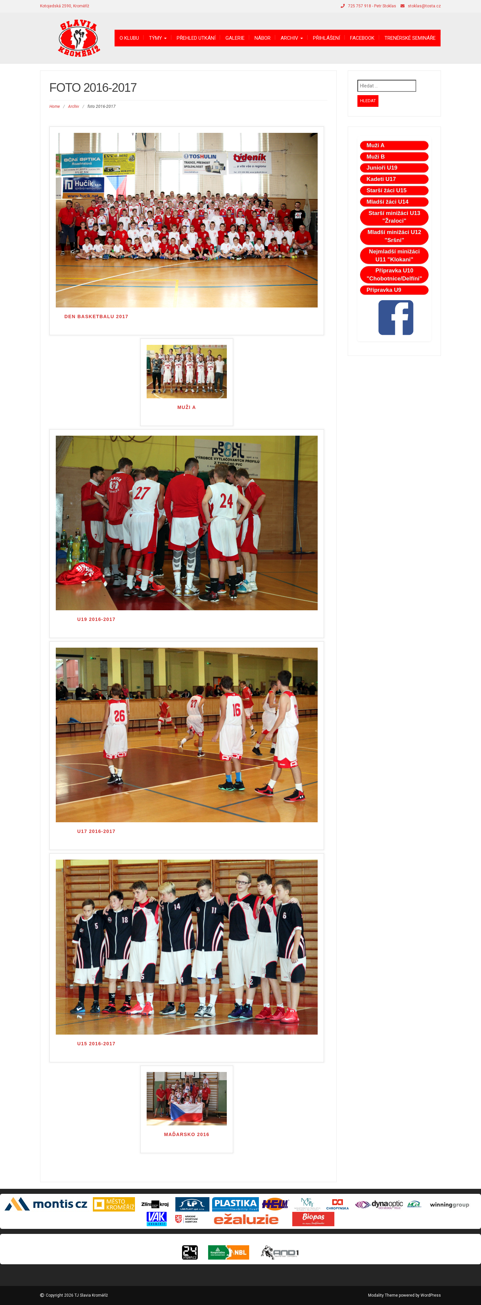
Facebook (362, 38)
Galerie (235, 38)
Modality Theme (383, 1295)
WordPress (431, 1295)
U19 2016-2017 (96, 619)
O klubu (129, 38)
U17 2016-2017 (96, 831)
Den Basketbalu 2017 (96, 316)
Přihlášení (326, 38)
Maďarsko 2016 (186, 1134)
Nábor (263, 38)
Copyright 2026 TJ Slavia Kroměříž (77, 1295)
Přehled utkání (196, 38)
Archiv (292, 38)
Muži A (186, 407)
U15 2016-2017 (96, 1043)
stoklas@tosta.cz (424, 6)
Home (54, 106)
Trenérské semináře (410, 38)
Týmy (158, 38)
